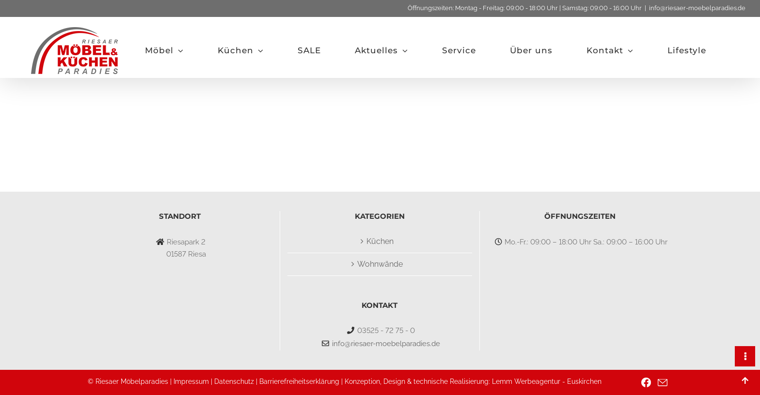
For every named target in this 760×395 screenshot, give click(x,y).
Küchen (380, 241)
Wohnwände (380, 264)
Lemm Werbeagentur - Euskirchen (547, 381)
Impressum (191, 381)
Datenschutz (234, 381)
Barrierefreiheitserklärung (299, 381)
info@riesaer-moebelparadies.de (697, 8)
